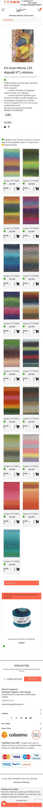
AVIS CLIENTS (32, 3)
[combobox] (21, 20)
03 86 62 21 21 (28, 1)
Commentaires (10, 583)
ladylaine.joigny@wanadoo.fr (31, 5)
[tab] (21, 583)
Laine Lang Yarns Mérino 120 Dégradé (21, 639)
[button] (10, 45)
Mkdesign (26, 782)
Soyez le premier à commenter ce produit (20, 77)
